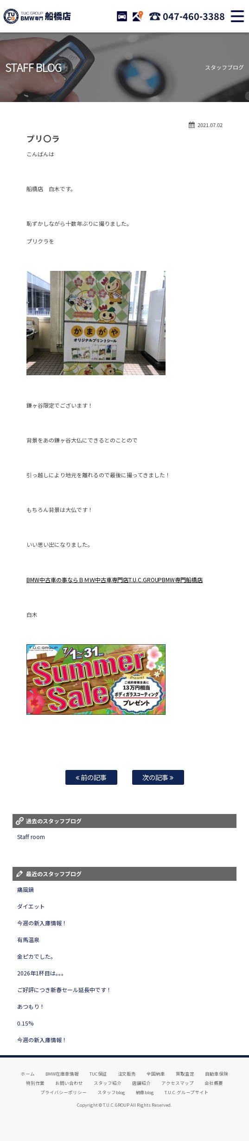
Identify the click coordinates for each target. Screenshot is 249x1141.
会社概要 (213, 1083)
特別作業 (35, 1083)
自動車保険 (216, 1073)
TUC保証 (98, 1073)
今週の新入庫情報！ (42, 923)
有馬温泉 (28, 939)
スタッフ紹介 (107, 1083)
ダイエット (31, 906)
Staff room (31, 836)
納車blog (145, 1092)
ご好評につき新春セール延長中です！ (64, 990)
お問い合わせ (69, 1083)
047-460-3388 (194, 16)
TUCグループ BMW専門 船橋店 (37, 16)
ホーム (28, 1073)
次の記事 (157, 777)
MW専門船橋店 (184, 579)
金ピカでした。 (36, 956)
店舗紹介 (141, 1083)
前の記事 (91, 777)
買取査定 (185, 1073)
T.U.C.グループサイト (187, 1092)
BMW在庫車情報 (62, 1073)
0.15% (25, 1023)
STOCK (122, 16)
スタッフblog (111, 1092)
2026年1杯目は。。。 (42, 973)
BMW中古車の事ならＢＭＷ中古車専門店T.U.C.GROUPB (96, 579)
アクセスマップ (177, 1083)
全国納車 (156, 1073)
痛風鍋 (25, 889)
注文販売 (127, 1073)
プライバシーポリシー (63, 1092)
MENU (237, 16)
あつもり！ (31, 1006)
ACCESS (138, 16)
